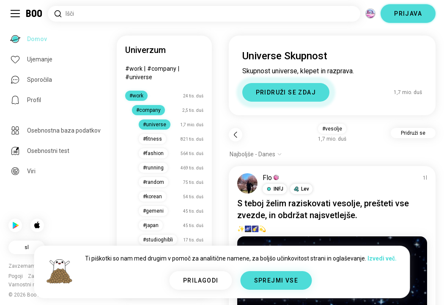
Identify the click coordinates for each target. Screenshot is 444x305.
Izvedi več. (382, 258)
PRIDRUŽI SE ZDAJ (286, 92)
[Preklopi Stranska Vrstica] (15, 13)
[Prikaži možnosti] (256, 154)
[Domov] (34, 13)
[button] (275, 189)
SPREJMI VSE (276, 280)
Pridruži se (413, 133)
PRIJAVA (408, 13)
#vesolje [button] (332, 129)
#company (161, 68)
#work (134, 68)
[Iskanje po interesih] (204, 14)
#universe (138, 77)
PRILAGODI (201, 280)
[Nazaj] (235, 134)
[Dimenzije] (370, 13)
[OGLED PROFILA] (247, 183)
